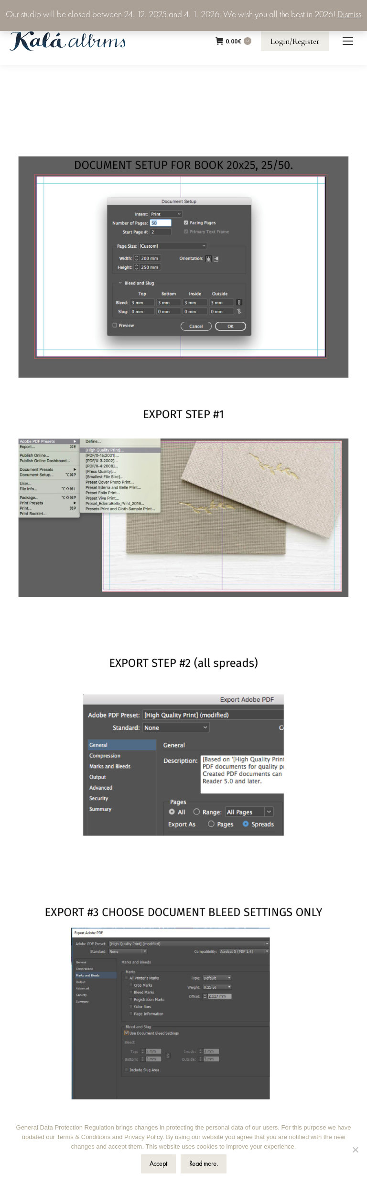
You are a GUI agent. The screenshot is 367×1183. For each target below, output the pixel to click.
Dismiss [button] (349, 15)
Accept (158, 1164)
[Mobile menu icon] (347, 41)
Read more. (203, 1164)
